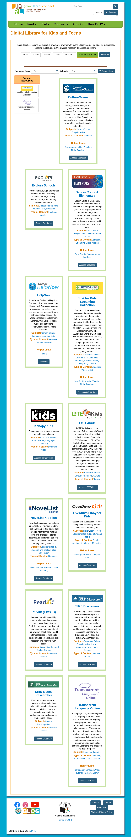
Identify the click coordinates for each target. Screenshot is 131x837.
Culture (86, 129)
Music (90, 370)
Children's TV (82, 358)
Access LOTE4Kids (87, 487)
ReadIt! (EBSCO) (44, 612)
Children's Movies (92, 355)
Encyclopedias (78, 132)
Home (18, 24)
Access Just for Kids (87, 392)
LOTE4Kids (87, 423)
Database (87, 136)
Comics (87, 543)
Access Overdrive (87, 565)
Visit (44, 24)
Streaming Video (83, 243)
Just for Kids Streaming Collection (87, 302)
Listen (36, 55)
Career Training (48, 333)
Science (87, 361)
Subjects (64, 71)
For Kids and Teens (87, 55)
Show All (105, 55)
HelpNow (43, 295)
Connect (60, 24)
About (77, 24)
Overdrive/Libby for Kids (87, 514)
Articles (43, 215)
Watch (46, 55)
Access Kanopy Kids (43, 458)
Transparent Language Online (87, 706)
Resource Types (22, 71)
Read (25, 55)
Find (31, 24)
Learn (57, 55)
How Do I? (96, 24)
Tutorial (43, 354)
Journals (36, 209)
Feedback (101, 807)
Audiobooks (77, 543)
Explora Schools (44, 185)
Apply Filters (106, 71)
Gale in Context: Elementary (87, 193)
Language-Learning (41, 336)
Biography (83, 364)
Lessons (48, 342)
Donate (108, 803)
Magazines (97, 543)
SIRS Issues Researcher (43, 693)
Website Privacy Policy (101, 812)
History (79, 129)
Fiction (53, 550)
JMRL (33, 831)
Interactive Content (82, 758)
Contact (95, 803)
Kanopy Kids (43, 426)
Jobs (53, 336)
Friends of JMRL (64, 820)
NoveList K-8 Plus (44, 517)
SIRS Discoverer (87, 606)
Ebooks (96, 479)
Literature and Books (48, 206)
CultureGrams (78, 97)
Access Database (78, 158)
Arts (88, 230)
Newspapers (92, 647)
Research (69, 55)
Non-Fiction (44, 553)
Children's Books (92, 473)
